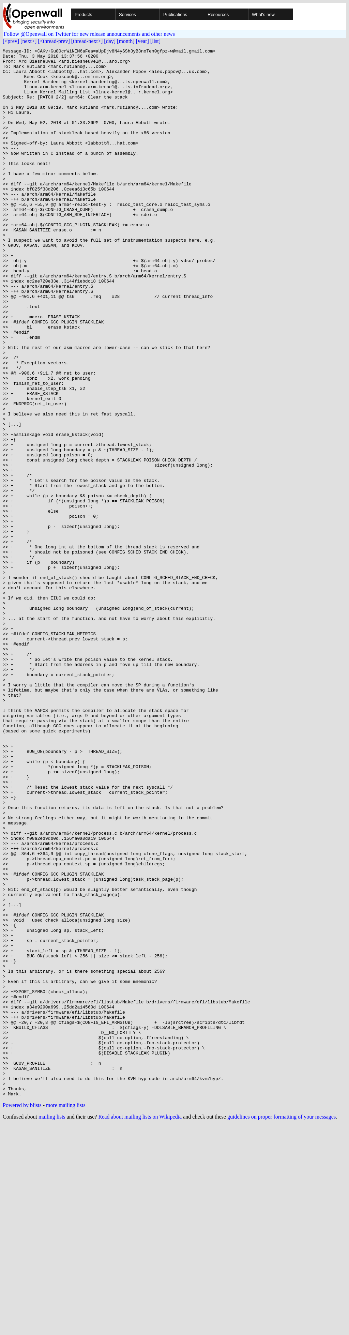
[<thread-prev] (54, 41)
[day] (110, 41)
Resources (218, 14)
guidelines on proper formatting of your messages (281, 1326)
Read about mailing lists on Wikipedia (140, 1326)
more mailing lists (66, 1315)
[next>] (28, 41)
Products (83, 14)
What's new (263, 14)
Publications (175, 14)
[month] (126, 41)
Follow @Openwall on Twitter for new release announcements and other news (89, 34)
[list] (155, 41)
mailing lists (52, 1326)
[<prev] (11, 41)
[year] (142, 41)
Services (127, 14)
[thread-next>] (87, 41)
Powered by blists (22, 1315)
